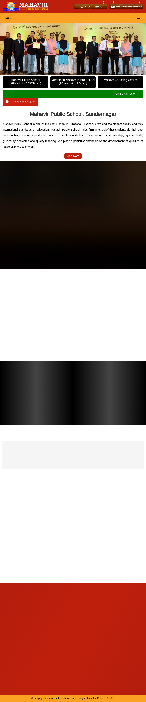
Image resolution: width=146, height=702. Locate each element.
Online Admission (125, 93)
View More (73, 156)
